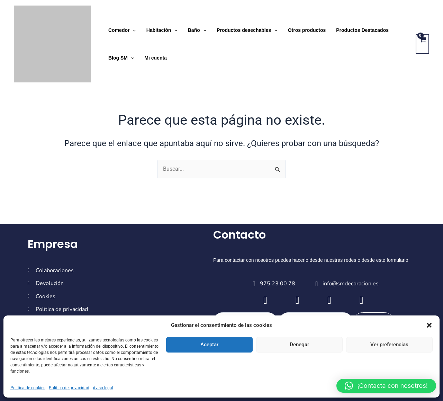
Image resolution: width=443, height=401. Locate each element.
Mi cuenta (154, 58)
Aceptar (209, 344)
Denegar (299, 344)
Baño (195, 30)
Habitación (161, 30)
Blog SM (121, 58)
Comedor (122, 30)
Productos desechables (244, 30)
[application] (132, 30)
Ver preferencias (389, 344)
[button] (429, 325)
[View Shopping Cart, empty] (422, 44)
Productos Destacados (358, 30)
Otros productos (304, 30)
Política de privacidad (69, 387)
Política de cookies (27, 387)
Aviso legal (103, 387)
